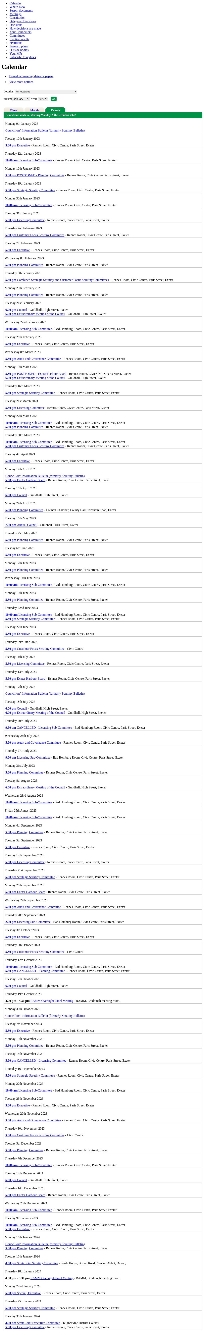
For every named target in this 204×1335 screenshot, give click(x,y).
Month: (8, 98)
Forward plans (19, 46)
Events (55, 110)
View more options (21, 81)
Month (34, 110)
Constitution (17, 17)
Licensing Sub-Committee (28, 160)
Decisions (16, 25)
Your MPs (16, 53)
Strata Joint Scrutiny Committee (31, 1263)
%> (46, 91)
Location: (9, 91)
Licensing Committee (24, 220)
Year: (34, 98)
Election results (19, 39)
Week (13, 110)
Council (16, 309)
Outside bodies (19, 50)
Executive (17, 145)
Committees (17, 35)
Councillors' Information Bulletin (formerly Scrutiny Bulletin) (45, 130)
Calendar (15, 3)
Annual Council (21, 525)
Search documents (21, 10)
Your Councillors (20, 32)
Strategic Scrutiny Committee (30, 190)
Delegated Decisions (23, 21)
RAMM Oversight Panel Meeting (52, 1000)
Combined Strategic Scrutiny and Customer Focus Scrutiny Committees (57, 280)
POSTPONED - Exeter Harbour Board (35, 373)
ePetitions (16, 42)
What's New (17, 7)
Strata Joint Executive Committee (32, 1323)
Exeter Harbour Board (25, 480)
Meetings (16, 14)
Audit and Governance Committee (33, 358)
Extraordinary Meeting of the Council (35, 314)
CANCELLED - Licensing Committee (35, 1060)
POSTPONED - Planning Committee (34, 175)
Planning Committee (24, 265)
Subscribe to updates (23, 57)
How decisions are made (25, 28)
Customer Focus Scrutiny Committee (34, 235)
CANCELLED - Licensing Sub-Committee (38, 727)
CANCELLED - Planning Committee (35, 971)
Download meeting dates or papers (31, 76)
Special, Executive (23, 1293)
